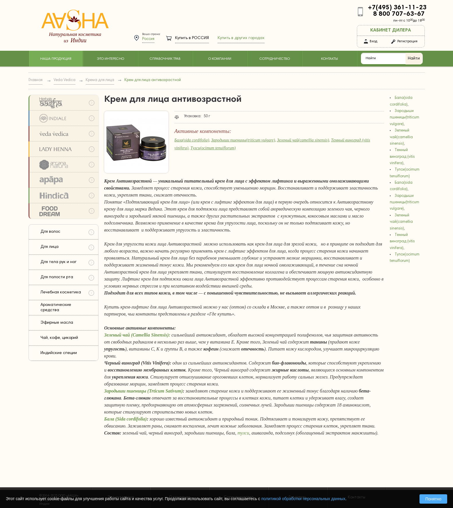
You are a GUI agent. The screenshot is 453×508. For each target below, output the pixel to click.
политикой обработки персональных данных (303, 498)
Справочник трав (165, 59)
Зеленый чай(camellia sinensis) (303, 140)
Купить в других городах (241, 38)
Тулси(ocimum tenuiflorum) (213, 148)
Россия (148, 39)
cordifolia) (137, 418)
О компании (219, 59)
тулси (243, 432)
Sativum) (174, 390)
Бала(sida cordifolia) (191, 140)
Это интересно (110, 59)
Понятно (433, 499)
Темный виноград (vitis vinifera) (402, 156)
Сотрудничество (275, 59)
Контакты (329, 59)
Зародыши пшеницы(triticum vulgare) (243, 140)
